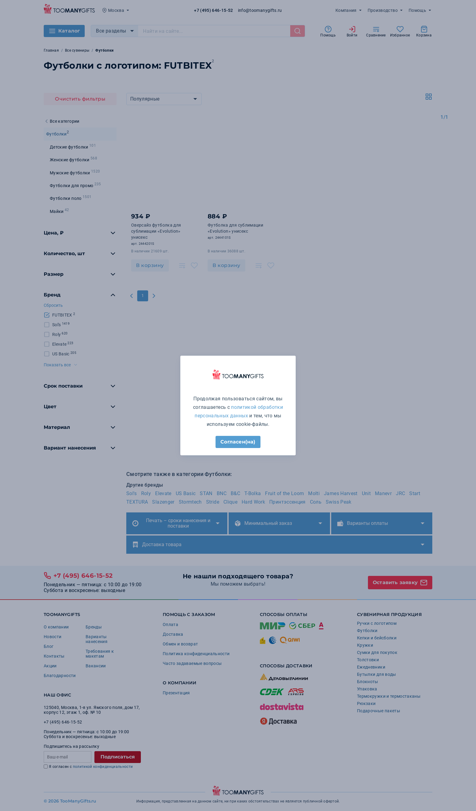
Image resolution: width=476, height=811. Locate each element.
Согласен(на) (237, 442)
